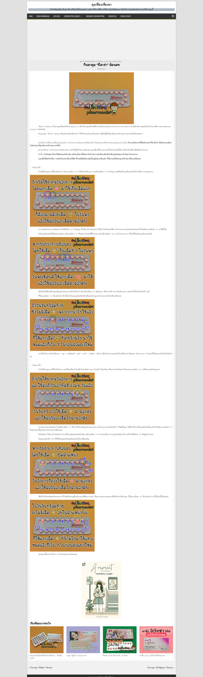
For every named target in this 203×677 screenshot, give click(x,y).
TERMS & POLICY (125, 16)
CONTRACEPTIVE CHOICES (72, 16)
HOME (31, 16)
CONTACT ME (112, 16)
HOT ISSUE (56, 16)
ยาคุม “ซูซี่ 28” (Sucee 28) (76, 656)
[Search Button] (173, 16)
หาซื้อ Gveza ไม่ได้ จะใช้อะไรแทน (152, 656)
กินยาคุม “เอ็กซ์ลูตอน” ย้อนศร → (161, 668)
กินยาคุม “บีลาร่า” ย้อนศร (101, 65)
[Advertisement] (101, 39)
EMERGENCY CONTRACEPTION (95, 16)
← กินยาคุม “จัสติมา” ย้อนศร (40, 668)
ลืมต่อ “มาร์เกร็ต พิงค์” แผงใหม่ (115, 656)
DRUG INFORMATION (43, 16)
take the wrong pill (113, 61)
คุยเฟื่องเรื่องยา (102, 4)
